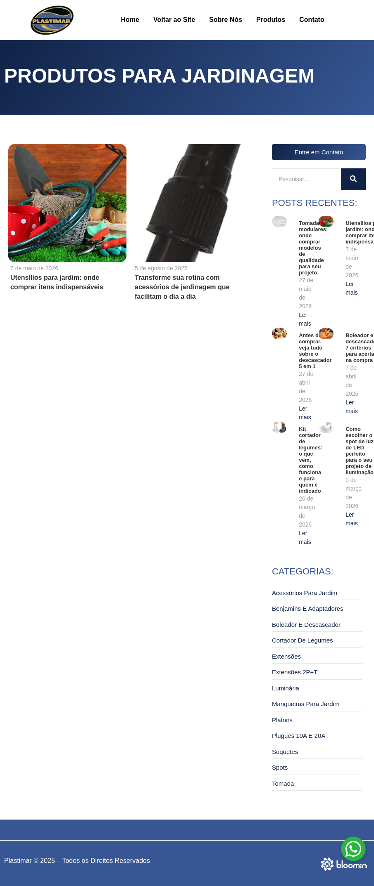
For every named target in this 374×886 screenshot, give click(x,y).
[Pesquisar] (306, 179)
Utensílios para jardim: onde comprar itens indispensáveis (56, 282)
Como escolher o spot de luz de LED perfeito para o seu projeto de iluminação (359, 450)
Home (130, 19)
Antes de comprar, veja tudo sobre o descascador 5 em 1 (315, 350)
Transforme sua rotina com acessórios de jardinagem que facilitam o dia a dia (181, 287)
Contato (311, 19)
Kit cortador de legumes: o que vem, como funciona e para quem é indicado (310, 460)
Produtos (270, 19)
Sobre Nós (225, 19)
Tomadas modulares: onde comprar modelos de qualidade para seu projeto (313, 248)
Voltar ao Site (174, 19)
